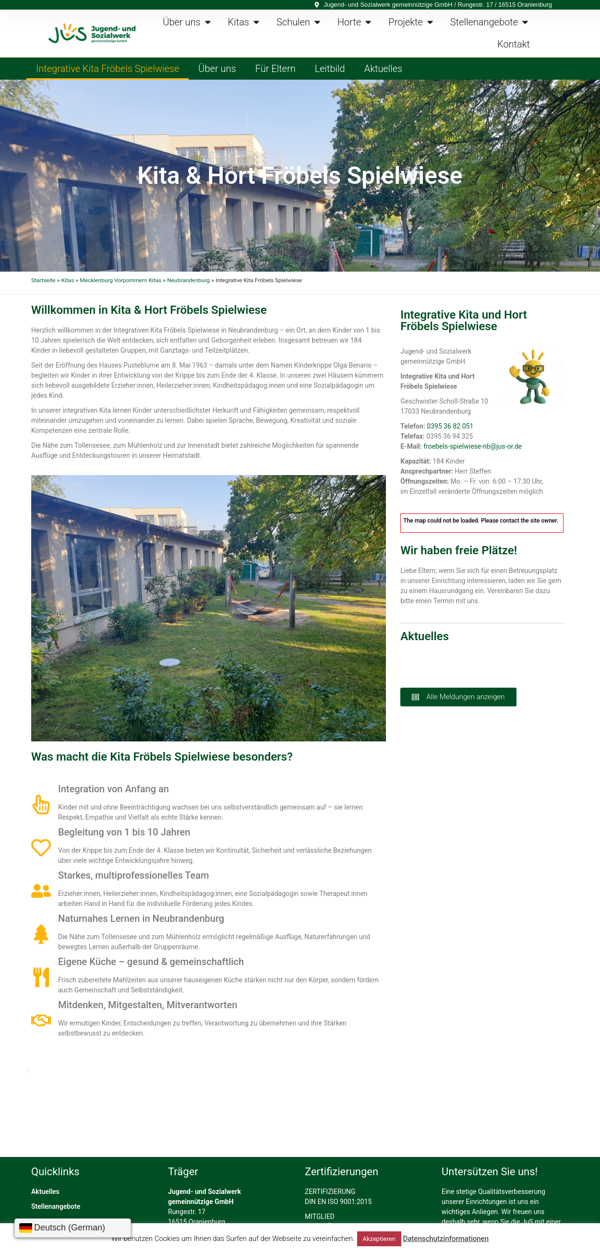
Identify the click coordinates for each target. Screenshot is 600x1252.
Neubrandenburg (188, 280)
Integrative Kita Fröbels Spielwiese (107, 68)
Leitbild (330, 68)
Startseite (43, 280)
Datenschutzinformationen (446, 1238)
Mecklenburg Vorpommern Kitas (120, 280)
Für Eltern (275, 68)
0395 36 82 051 (450, 426)
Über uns (217, 68)
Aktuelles (383, 68)
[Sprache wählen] (72, 1228)
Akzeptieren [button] (379, 1238)
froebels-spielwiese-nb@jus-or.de (472, 446)
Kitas (67, 280)
